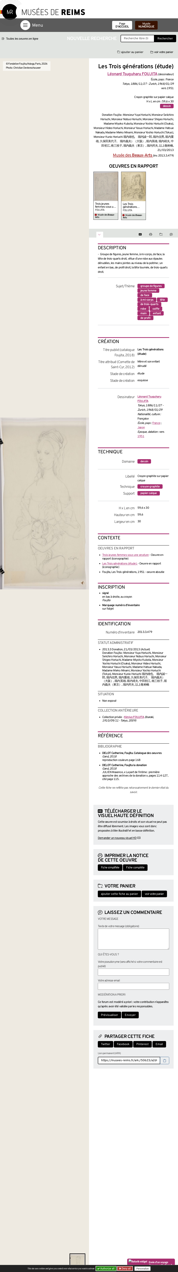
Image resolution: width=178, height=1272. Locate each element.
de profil (145, 318)
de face (144, 295)
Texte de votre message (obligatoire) (118, 926)
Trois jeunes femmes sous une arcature (105, 205)
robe (143, 309)
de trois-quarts (149, 304)
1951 (140, 436)
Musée (146, 25)
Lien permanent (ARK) (109, 1053)
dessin (167, 106)
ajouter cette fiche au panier (119, 894)
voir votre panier (161, 52)
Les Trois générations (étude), (130, 206)
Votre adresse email (109, 981)
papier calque (148, 493)
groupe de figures (151, 286)
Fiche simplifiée (110, 868)
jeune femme (148, 291)
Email (159, 1044)
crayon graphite (150, 487)
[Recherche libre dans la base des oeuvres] (137, 38)
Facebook (123, 1044)
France (156, 423)
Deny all (126, 1268)
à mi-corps (146, 300)
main (143, 313)
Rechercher (165, 39)
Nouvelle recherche (92, 39)
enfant (157, 313)
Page (122, 25)
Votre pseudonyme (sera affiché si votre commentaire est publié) (130, 964)
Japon (141, 427)
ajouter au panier (130, 52)
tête (162, 300)
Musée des (133, 155)
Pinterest (142, 1044)
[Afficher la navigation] (25, 25)
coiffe (155, 309)
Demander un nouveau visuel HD (117, 838)
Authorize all (106, 1268)
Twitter (105, 1044)
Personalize (143, 1268)
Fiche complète (135, 868)
